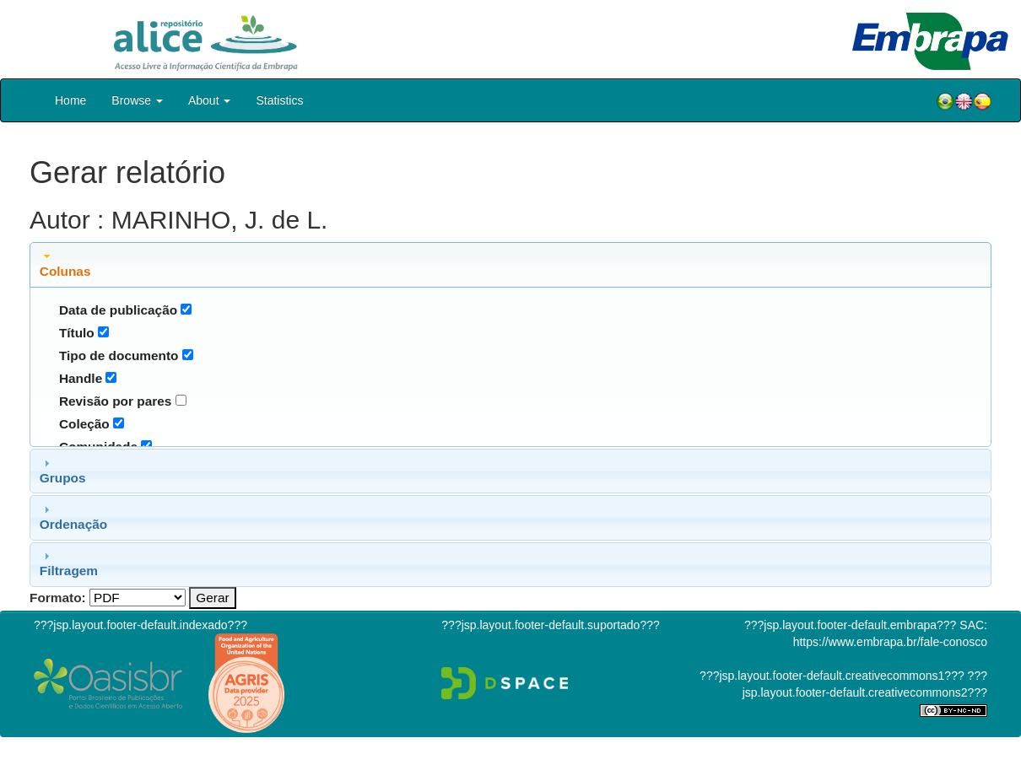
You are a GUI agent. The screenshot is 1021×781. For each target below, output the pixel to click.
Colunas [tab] (65, 264)
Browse (137, 100)
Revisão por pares (115, 401)
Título (77, 333)
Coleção (84, 424)
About (209, 100)
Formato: (58, 597)
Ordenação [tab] (73, 517)
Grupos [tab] (63, 470)
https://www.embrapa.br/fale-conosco (890, 642)
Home (70, 100)
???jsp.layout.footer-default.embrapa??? (850, 625)
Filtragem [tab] (69, 563)
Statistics (279, 100)
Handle (80, 378)
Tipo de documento (119, 355)
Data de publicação (118, 310)
